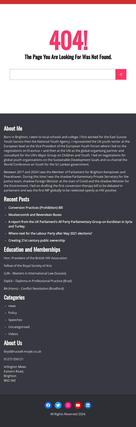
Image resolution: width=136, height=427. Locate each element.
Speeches (15, 320)
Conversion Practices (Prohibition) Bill (35, 208)
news (12, 306)
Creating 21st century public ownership (36, 240)
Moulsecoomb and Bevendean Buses (35, 215)
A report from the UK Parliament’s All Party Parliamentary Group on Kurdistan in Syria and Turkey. (70, 224)
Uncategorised (19, 327)
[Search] (121, 74)
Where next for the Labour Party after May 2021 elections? (50, 233)
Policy (12, 313)
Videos (13, 334)
